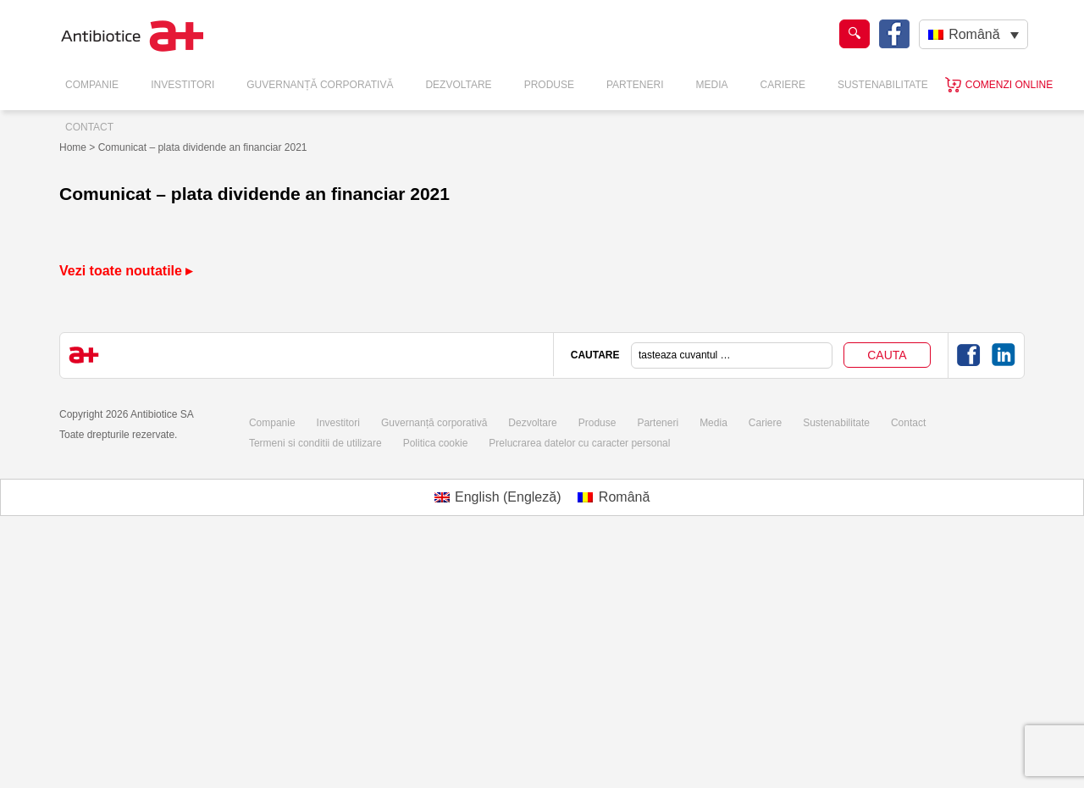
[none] (973, 34)
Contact (89, 127)
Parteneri (635, 85)
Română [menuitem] (973, 34)
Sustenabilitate (883, 85)
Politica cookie (435, 443)
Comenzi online (1009, 85)
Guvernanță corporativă (434, 423)
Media (712, 85)
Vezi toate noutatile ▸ (125, 271)
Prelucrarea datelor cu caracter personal (579, 443)
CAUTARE (595, 355)
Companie (92, 85)
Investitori (182, 85)
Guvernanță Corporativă (319, 85)
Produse (549, 85)
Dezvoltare (458, 85)
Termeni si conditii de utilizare (315, 443)
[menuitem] (973, 34)
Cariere (782, 85)
